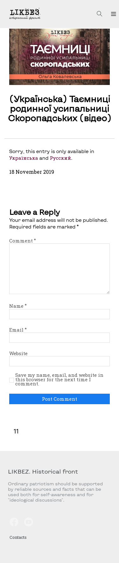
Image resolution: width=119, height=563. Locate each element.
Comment (22, 240)
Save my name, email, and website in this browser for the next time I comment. (59, 379)
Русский (60, 158)
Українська (23, 158)
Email (18, 330)
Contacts (18, 537)
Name (18, 306)
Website (18, 353)
